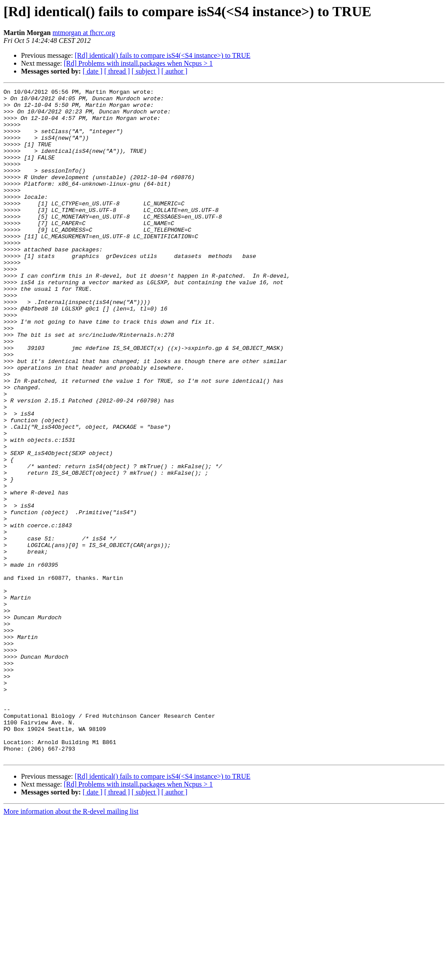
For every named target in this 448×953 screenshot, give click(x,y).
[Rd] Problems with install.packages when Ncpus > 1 (138, 63)
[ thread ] (117, 71)
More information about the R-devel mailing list (71, 945)
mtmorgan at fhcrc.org (83, 32)
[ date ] (92, 71)
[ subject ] (146, 71)
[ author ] (174, 71)
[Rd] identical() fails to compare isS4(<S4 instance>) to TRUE (163, 55)
